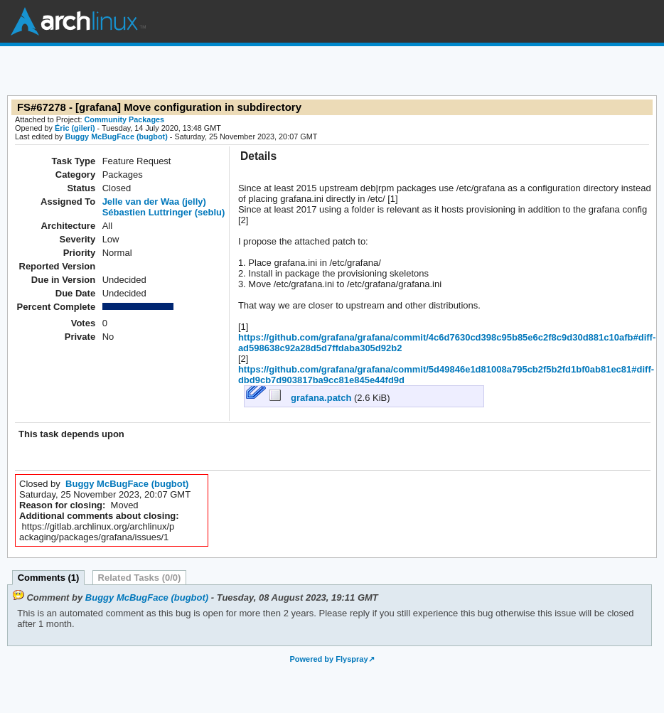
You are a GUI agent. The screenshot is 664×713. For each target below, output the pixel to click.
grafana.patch (311, 397)
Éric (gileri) (75, 128)
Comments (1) (49, 577)
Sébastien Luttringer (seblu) (163, 212)
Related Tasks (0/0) (139, 577)
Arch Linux (78, 21)
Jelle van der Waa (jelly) (154, 201)
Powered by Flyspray (328, 659)
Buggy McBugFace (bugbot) (116, 136)
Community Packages (125, 119)
